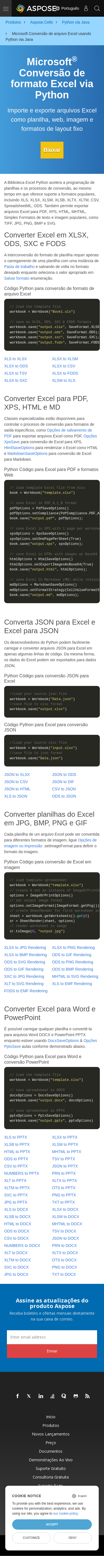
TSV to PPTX (63, 1159)
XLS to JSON (15, 796)
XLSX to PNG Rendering (73, 947)
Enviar (52, 1351)
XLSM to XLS (63, 380)
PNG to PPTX (64, 1195)
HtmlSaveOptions (19, 447)
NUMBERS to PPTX (21, 1173)
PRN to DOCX (64, 1245)
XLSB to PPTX (17, 1144)
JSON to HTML (17, 789)
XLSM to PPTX (65, 1144)
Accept (52, 1524)
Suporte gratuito (51, 1468)
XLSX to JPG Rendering (25, 947)
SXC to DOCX (16, 1267)
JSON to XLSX (17, 774)
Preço (50, 1442)
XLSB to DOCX (17, 1216)
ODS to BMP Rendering (72, 969)
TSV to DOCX (64, 1231)
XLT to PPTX (15, 1180)
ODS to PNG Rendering (72, 962)
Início (50, 1416)
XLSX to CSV (63, 366)
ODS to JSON (64, 796)
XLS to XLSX (15, 359)
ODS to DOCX (16, 1231)
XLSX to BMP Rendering (25, 955)
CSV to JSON (64, 789)
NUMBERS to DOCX (22, 1245)
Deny (73, 1537)
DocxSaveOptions (63, 1040)
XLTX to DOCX (65, 1253)
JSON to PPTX (65, 1166)
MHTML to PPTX (66, 1151)
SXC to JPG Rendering (24, 976)
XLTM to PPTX (17, 1188)
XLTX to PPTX (64, 1180)
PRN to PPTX (64, 1173)
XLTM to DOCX (17, 1260)
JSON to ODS (64, 774)
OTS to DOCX (64, 1260)
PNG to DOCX (64, 1267)
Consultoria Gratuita (51, 1477)
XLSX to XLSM (65, 359)
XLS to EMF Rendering (72, 983)
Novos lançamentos (51, 1434)
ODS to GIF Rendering (72, 955)
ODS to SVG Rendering (24, 962)
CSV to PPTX (16, 1166)
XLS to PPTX (15, 1137)
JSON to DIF (63, 782)
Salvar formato (16, 278)
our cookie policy (65, 1513)
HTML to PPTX (17, 1151)
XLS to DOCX (16, 1209)
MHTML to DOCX (67, 1224)
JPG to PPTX (15, 1202)
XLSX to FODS (65, 373)
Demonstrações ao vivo (51, 1459)
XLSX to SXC (15, 380)
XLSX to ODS (16, 366)
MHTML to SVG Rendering (75, 976)
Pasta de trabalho (19, 266)
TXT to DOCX (64, 1274)
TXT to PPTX (63, 1202)
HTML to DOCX (17, 1224)
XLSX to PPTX (65, 1137)
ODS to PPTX (16, 1159)
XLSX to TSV (15, 373)
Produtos (50, 1425)
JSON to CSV (16, 782)
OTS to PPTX (64, 1188)
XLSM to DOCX (65, 1216)
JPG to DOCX (16, 1274)
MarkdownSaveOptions (27, 453)
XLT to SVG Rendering (24, 983)
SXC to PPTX (16, 1195)
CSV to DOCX (16, 1238)
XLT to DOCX (15, 1253)
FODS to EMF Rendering (25, 991)
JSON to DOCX (65, 1238)
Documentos (50, 1451)
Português (67, 8)
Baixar (52, 150)
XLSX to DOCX (65, 1209)
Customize (31, 1537)
